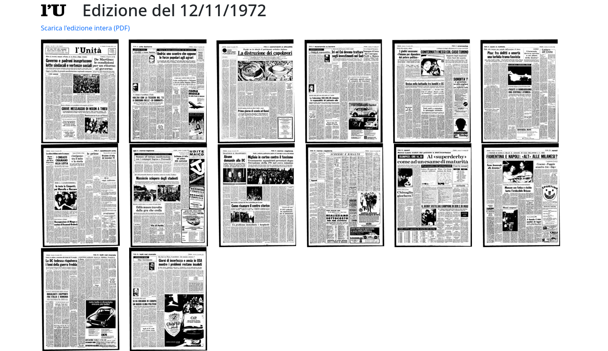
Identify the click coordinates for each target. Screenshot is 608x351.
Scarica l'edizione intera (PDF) (85, 28)
